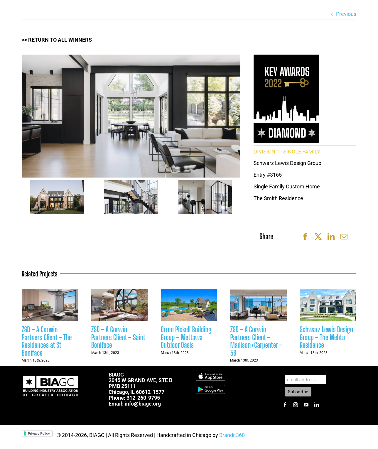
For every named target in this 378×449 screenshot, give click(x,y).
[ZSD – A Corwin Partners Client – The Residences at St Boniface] (50, 292)
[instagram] (295, 404)
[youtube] (306, 404)
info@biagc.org (143, 404)
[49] (205, 197)
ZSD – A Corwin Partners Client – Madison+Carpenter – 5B (256, 341)
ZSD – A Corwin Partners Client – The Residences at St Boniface (47, 341)
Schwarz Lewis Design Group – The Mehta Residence (326, 337)
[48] (131, 197)
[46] (57, 197)
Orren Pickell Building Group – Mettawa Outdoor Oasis (186, 337)
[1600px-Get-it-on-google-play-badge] (210, 387)
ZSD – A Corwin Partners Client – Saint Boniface (118, 337)
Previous (346, 14)
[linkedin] (316, 404)
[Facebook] (305, 237)
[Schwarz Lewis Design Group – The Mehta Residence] (328, 292)
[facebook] (285, 404)
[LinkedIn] (331, 237)
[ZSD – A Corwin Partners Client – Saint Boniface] (119, 292)
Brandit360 (232, 435)
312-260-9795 (143, 398)
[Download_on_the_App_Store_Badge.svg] (210, 374)
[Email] (344, 237)
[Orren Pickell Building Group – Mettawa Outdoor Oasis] (189, 292)
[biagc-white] (51, 374)
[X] (318, 237)
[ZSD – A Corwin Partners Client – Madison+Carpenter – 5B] (258, 292)
